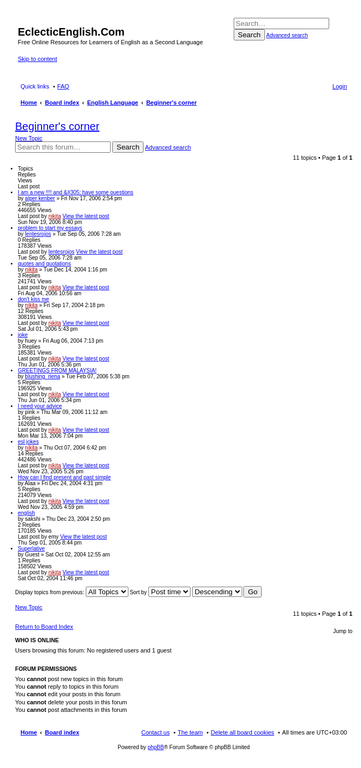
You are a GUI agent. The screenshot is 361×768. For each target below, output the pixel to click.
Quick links (35, 86)
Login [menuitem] (339, 86)
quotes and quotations (44, 264)
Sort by (160, 592)
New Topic (29, 138)
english (26, 513)
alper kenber (40, 198)
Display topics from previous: (71, 592)
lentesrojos (38, 234)
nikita (55, 216)
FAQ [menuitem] (63, 86)
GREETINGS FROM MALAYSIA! (57, 370)
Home (29, 732)
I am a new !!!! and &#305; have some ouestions (75, 192)
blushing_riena (42, 376)
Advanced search (287, 35)
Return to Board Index (44, 626)
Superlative (31, 549)
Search (249, 35)
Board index (62, 732)
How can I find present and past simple (64, 477)
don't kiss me (33, 299)
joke (23, 335)
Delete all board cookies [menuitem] (242, 732)
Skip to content (37, 59)
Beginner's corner (57, 126)
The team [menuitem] (190, 732)
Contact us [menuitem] (155, 732)
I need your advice (40, 406)
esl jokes (28, 442)
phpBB (156, 747)
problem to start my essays (50, 228)
